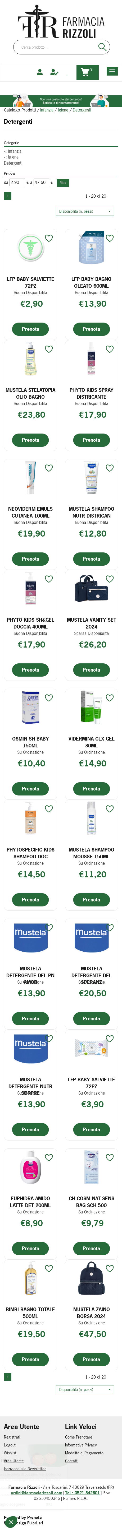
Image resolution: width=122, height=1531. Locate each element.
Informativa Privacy (81, 1445)
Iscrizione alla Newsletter (25, 1469)
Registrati (12, 1437)
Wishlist (10, 1453)
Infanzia (46, 110)
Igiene (63, 110)
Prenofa (34, 1517)
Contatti (71, 1461)
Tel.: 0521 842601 (82, 1493)
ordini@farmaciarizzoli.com (36, 1493)
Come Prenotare (78, 1437)
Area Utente (14, 1461)
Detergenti (13, 163)
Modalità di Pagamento (84, 1453)
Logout (10, 1445)
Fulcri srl (35, 1523)
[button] (85, 211)
